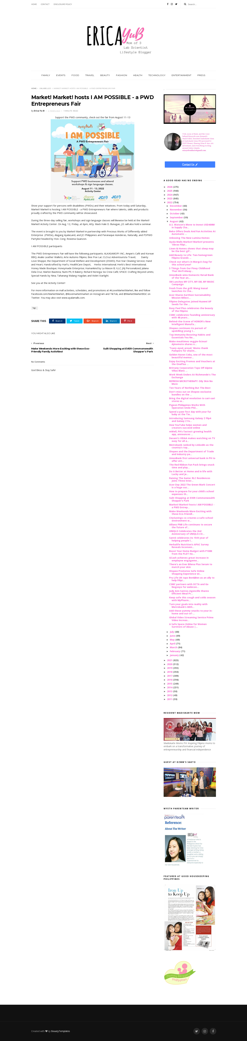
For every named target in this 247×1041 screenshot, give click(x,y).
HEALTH (137, 75)
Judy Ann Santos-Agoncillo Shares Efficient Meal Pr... (189, 592)
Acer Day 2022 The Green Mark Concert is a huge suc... (192, 486)
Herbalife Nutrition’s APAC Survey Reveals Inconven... (189, 546)
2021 (170, 660)
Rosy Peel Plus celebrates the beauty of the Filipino (191, 309)
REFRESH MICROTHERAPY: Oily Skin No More (191, 382)
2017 (170, 675)
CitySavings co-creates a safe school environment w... (191, 519)
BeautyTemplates (60, 1031)
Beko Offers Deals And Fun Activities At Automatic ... (192, 233)
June (173, 635)
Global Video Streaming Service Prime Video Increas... (191, 619)
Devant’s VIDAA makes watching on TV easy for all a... (192, 439)
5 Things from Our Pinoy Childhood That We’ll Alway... (189, 270)
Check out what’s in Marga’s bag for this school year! (190, 263)
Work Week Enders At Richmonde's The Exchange (192, 376)
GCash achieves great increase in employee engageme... (189, 559)
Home (34, 4)
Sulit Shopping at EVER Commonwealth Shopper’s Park (192, 499)
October (175, 213)
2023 (170, 198)
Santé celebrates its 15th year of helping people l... (188, 539)
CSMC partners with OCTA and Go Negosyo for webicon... (188, 586)
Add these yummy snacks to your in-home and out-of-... (191, 612)
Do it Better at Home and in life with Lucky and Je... (190, 473)
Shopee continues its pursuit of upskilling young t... (187, 329)
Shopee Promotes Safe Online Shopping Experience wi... (186, 572)
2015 (170, 683)
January (174, 655)
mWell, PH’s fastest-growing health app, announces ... (190, 433)
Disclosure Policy (63, 4)
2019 (170, 667)
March (174, 647)
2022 (170, 202)
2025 (170, 190)
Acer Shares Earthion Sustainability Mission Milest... (190, 296)
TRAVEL (89, 75)
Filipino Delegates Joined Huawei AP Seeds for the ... (190, 303)
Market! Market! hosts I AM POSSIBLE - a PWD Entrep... (191, 506)
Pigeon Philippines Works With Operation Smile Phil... (187, 406)
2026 (170, 186)
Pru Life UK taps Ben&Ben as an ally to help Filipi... (191, 579)
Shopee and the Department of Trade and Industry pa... (191, 453)
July (172, 631)
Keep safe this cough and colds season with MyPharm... (192, 599)
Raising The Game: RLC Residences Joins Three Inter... (189, 479)
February (175, 651)
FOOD (75, 75)
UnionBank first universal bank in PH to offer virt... (192, 459)
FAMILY (46, 75)
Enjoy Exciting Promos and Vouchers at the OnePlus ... (192, 363)
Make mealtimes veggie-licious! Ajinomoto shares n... (188, 343)
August (174, 221)
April (173, 643)
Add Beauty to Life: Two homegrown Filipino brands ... (191, 256)
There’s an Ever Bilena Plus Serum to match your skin (190, 566)
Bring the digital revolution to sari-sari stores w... (192, 400)
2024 (170, 194)
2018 (170, 671)
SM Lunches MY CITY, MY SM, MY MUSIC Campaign (191, 283)
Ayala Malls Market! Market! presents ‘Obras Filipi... (191, 243)
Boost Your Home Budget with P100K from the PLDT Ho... (190, 552)
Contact (45, 4)
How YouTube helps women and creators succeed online (188, 426)
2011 (170, 699)
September (177, 217)
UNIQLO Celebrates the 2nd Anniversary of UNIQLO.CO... (186, 532)
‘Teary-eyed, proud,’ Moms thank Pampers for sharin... (188, 349)
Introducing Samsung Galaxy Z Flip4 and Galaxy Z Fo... (190, 420)
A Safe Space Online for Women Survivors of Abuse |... (188, 625)
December (176, 205)
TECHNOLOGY (157, 75)
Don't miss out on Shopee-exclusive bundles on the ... (190, 393)
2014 (170, 687)
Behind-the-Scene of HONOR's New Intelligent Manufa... (190, 323)
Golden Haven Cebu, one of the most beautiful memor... (191, 356)
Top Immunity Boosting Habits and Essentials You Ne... (189, 336)
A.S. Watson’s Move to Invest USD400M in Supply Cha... (192, 226)
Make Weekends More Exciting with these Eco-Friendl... (190, 513)
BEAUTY (105, 75)
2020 (170, 664)
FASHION (121, 75)
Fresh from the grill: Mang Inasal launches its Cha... (188, 290)
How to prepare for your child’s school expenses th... (191, 493)
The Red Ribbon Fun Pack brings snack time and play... (191, 466)
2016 (170, 679)
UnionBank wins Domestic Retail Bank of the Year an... (191, 276)
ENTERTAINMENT (181, 75)
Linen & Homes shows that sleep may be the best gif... (191, 250)
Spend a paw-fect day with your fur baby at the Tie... (190, 413)
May (172, 639)
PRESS (201, 75)
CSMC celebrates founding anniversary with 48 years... (192, 316)
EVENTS (61, 75)
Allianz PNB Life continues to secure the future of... (190, 526)
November (176, 209)
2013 (170, 691)
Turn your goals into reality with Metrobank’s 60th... (188, 605)
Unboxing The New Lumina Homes (189, 237)
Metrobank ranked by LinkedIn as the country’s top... (191, 446)
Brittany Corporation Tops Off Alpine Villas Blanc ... (190, 369)
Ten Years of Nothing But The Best (190, 387)
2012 (170, 695)
